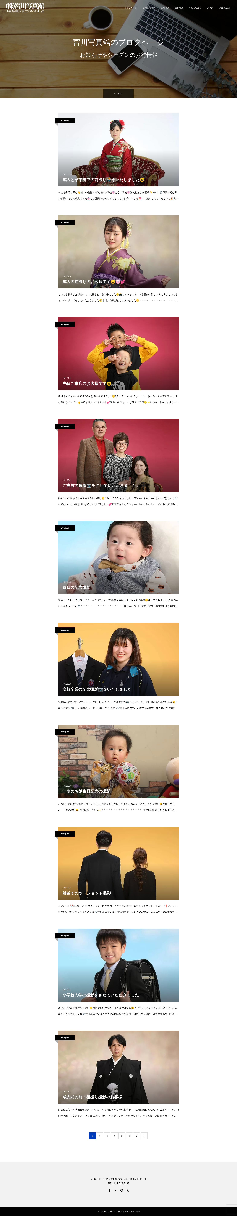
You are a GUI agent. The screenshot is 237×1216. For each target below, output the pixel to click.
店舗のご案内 (225, 7)
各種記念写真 (149, 7)
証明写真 (165, 7)
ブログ (210, 7)
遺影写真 (179, 7)
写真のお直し (195, 7)
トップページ (131, 7)
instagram (65, 120)
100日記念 (65, 528)
